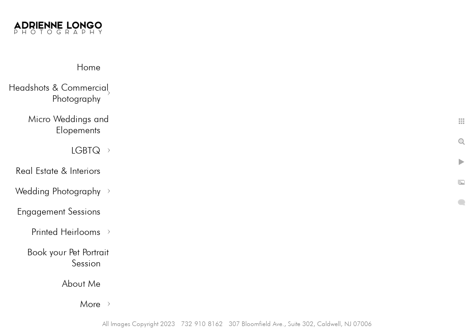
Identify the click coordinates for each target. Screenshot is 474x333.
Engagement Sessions (58, 211)
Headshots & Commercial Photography (59, 93)
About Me (81, 283)
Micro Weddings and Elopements (68, 124)
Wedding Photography (57, 191)
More (90, 303)
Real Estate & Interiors (58, 170)
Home (88, 67)
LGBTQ (85, 150)
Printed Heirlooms (65, 231)
